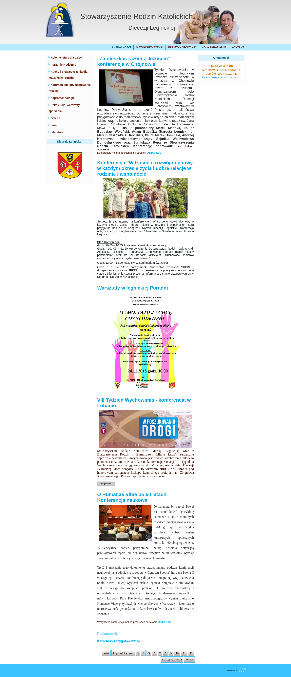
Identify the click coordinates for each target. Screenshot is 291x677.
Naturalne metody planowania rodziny (69, 87)
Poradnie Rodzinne (63, 64)
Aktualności (121, 47)
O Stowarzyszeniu (149, 47)
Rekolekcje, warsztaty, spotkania (64, 108)
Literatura (57, 132)
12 (191, 653)
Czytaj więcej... (106, 484)
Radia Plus (164, 621)
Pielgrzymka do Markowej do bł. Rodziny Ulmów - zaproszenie (221, 69)
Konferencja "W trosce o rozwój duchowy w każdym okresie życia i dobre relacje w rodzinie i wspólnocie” (145, 168)
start (106, 653)
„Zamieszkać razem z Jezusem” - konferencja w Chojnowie (135, 61)
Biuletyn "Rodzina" (182, 47)
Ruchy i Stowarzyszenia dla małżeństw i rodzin (68, 74)
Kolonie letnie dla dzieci (67, 57)
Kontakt (237, 47)
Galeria (55, 118)
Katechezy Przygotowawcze (118, 641)
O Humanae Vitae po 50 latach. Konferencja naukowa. (132, 497)
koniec (189, 659)
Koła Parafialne (214, 47)
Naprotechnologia (63, 98)
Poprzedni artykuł (123, 653)
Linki (54, 125)
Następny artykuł (172, 659)
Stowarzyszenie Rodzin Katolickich (136, 16)
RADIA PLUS (153, 152)
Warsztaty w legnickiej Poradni (132, 288)
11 (184, 653)
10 (177, 653)
